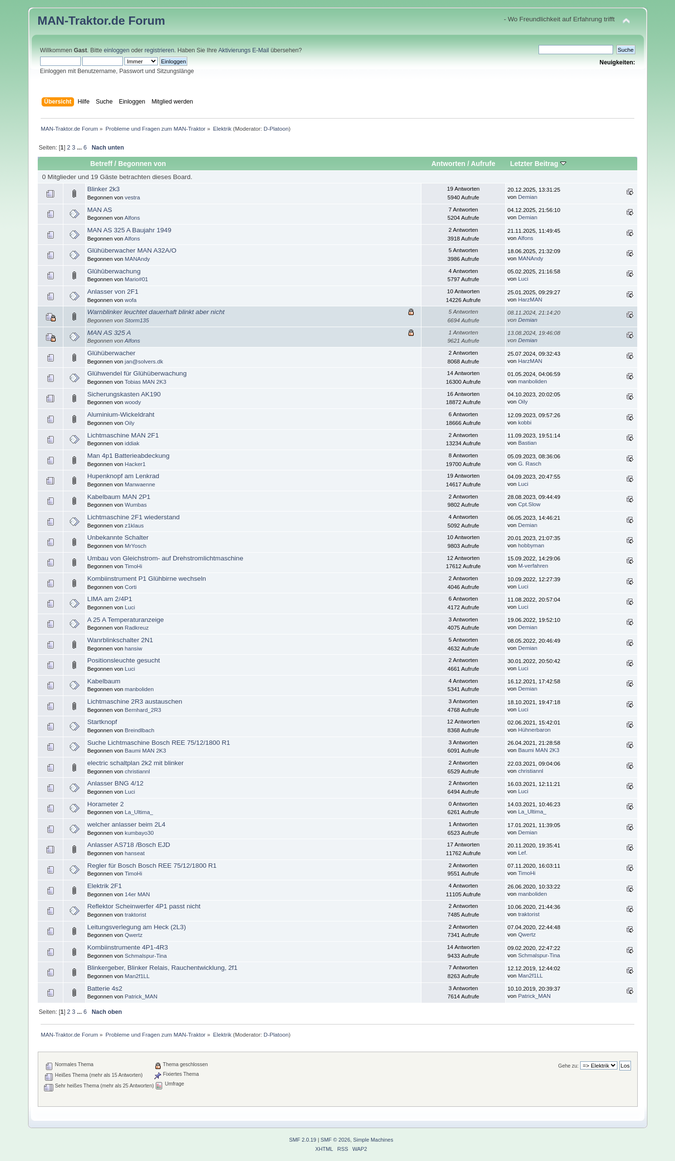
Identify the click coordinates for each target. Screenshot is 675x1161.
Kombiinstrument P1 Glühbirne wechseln (146, 578)
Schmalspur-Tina (146, 956)
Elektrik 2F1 (104, 886)
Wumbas (136, 505)
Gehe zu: (568, 1066)
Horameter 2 (105, 804)
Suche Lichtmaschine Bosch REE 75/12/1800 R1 (158, 742)
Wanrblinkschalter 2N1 (120, 640)
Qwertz (134, 935)
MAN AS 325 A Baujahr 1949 (129, 230)
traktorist (135, 915)
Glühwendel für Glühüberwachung (137, 373)
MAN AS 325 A (109, 332)
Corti (130, 587)
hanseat (135, 853)
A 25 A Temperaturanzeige (125, 619)
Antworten (448, 163)
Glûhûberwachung (113, 271)
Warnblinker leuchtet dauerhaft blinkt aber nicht (156, 312)
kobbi (525, 422)
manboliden (532, 381)
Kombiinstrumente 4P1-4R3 (127, 947)
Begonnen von (142, 163)
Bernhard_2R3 (143, 710)
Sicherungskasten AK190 (124, 394)
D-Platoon (276, 128)
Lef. (522, 853)
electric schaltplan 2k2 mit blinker (135, 763)
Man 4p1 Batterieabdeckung (128, 455)
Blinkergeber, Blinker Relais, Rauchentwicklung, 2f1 (162, 967)
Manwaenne (140, 484)
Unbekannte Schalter (118, 537)
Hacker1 (135, 464)
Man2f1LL (137, 976)
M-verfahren (533, 566)
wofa (130, 300)
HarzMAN (530, 299)
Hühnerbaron (534, 730)
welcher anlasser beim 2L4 (126, 824)
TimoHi (133, 566)
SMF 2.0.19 (302, 1140)
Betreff (101, 163)
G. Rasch (529, 464)
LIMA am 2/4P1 (109, 599)
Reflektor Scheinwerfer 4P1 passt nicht (143, 906)
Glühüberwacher (111, 353)
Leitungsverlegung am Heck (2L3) (136, 927)
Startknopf (102, 721)
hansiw (133, 648)
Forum (146, 20)
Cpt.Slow (529, 504)
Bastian (527, 443)
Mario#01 (136, 279)
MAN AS (99, 209)
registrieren (159, 50)
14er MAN (137, 894)
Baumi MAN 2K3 (145, 751)
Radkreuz (137, 628)
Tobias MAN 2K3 (145, 382)
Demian (528, 197)
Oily (523, 402)
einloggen (116, 50)
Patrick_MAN (141, 996)
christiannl (137, 771)
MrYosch (136, 546)
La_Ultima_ (139, 812)
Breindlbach (139, 730)
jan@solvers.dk (144, 361)
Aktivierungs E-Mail (243, 50)
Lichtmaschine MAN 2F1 (123, 435)
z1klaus (134, 525)
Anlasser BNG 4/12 (115, 783)
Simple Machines (373, 1140)
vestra (132, 197)
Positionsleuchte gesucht (123, 660)
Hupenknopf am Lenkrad (123, 476)
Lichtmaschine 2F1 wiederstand (133, 517)
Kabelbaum (103, 681)
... (80, 147)
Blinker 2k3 (103, 189)
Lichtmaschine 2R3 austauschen (134, 701)
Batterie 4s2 (104, 988)
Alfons (132, 218)
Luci (523, 279)
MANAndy (137, 259)
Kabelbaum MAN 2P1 (118, 496)
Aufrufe (483, 163)
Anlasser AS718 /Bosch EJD (128, 844)
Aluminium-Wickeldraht (120, 414)
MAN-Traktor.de (81, 20)
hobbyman (531, 545)
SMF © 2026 (335, 1140)
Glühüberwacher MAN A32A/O (131, 250)
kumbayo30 (139, 833)
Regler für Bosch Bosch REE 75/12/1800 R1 (152, 865)
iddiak (132, 443)
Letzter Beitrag (538, 163)
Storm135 (137, 320)
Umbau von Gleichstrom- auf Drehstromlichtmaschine (165, 558)
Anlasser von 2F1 (112, 291)
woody (133, 402)
